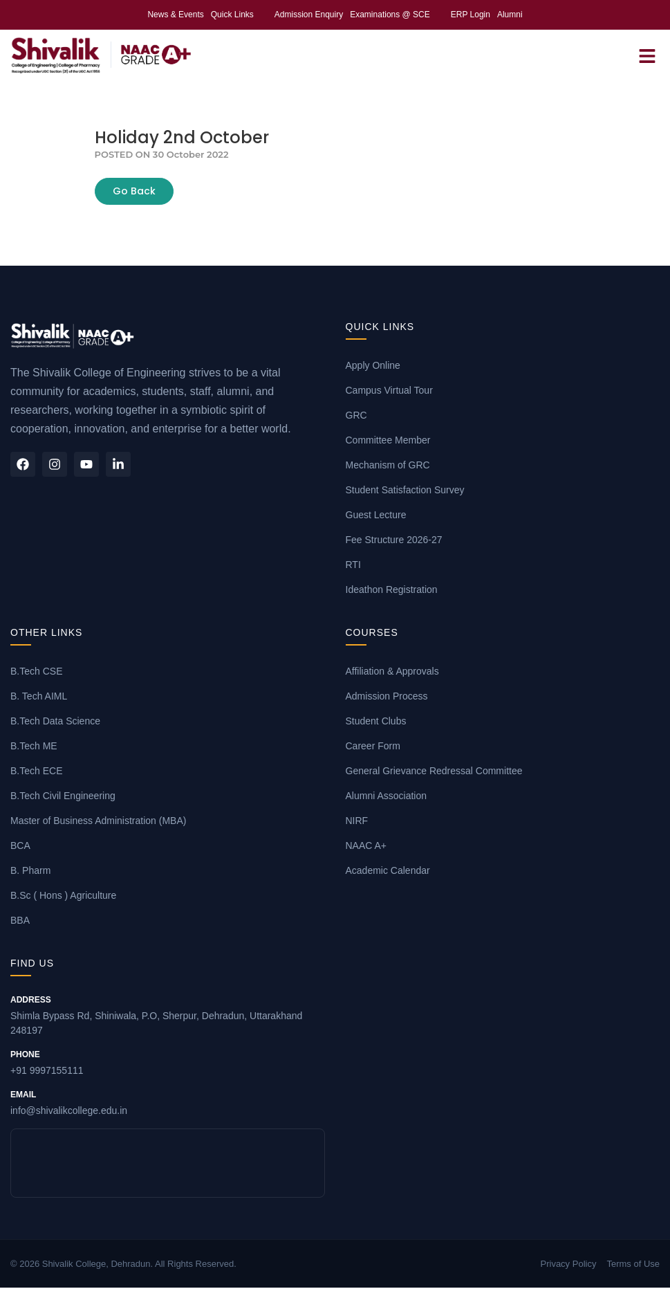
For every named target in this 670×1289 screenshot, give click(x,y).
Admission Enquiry (308, 14)
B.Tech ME (33, 747)
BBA (20, 921)
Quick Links (232, 14)
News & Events (175, 14)
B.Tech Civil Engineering (62, 797)
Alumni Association (386, 797)
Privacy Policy (569, 1264)
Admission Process (387, 697)
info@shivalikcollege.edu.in (167, 1103)
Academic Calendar (388, 871)
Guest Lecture (376, 516)
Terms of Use (633, 1264)
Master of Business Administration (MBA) (98, 822)
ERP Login (470, 14)
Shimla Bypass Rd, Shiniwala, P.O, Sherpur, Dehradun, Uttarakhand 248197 (167, 1015)
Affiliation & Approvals (392, 672)
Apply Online (373, 366)
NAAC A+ (366, 846)
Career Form (373, 747)
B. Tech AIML (38, 697)
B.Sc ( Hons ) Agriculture (63, 896)
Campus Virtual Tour (389, 391)
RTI (353, 566)
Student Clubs (376, 722)
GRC (356, 416)
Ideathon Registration (392, 590)
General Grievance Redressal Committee (434, 772)
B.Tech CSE (36, 672)
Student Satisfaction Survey (405, 491)
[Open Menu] (647, 56)
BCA (20, 846)
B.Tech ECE (36, 772)
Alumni (510, 14)
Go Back (134, 192)
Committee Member (388, 441)
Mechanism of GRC (388, 466)
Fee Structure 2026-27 (394, 541)
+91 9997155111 (167, 1063)
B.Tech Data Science (55, 722)
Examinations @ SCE (390, 14)
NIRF (357, 822)
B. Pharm (30, 871)
